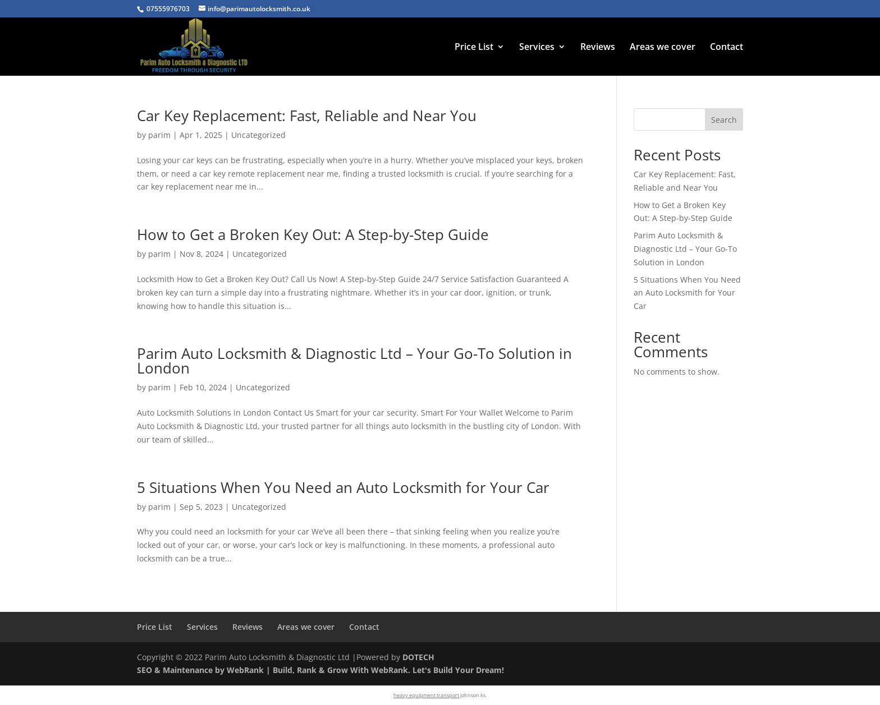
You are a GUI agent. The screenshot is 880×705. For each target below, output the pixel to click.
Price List (474, 48)
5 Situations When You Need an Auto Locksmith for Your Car (343, 487)
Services (536, 48)
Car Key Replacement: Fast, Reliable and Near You (306, 115)
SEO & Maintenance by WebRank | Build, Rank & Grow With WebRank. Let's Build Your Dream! (320, 670)
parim (159, 135)
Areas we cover (662, 48)
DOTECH (418, 657)
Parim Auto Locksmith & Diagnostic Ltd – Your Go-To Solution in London (354, 360)
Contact (726, 48)
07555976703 (168, 8)
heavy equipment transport (426, 695)
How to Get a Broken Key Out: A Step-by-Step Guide (313, 234)
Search (724, 119)
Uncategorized (258, 135)
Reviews (597, 48)
